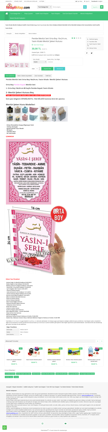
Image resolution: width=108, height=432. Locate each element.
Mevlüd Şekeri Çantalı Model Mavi (94, 360)
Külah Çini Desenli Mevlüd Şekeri (14, 360)
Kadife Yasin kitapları (40, 387)
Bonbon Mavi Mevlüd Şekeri (74, 359)
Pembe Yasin (8, 377)
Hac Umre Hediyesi (52, 25)
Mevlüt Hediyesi (17, 25)
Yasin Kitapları (16, 321)
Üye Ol (86, 1)
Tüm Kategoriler (15, 13)
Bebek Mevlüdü (62, 25)
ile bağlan (96, 1)
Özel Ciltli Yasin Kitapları (53, 387)
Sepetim (96, 7)
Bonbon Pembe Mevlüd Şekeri (54, 360)
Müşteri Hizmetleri (17, 387)
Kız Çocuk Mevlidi (73, 373)
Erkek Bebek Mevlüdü (77, 387)
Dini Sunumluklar (87, 25)
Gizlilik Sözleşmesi (28, 387)
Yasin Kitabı (8, 25)
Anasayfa (8, 387)
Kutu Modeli (36, 59)
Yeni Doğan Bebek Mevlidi (87, 373)
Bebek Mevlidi (36, 373)
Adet (33, 69)
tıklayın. (57, 55)
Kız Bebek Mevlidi (10, 373)
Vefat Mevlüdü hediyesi (75, 25)
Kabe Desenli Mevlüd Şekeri (34, 359)
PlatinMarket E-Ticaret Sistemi (49, 430)
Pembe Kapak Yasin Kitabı (24, 373)
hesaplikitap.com (32, 321)
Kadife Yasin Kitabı (28, 25)
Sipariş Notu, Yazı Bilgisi (53, 59)
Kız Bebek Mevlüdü (66, 387)
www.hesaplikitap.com (88, 395)
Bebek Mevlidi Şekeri (61, 373)
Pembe (16, 377)
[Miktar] (37, 68)
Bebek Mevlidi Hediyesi (48, 373)
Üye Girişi (79, 1)
